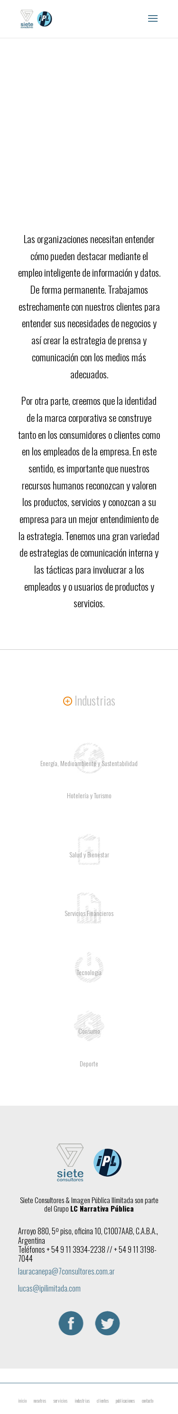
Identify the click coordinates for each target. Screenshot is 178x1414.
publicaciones (125, 1400)
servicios (60, 1400)
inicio (22, 1400)
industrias (82, 1400)
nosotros (40, 1400)
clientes (103, 1400)
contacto (147, 1400)
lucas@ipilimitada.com (49, 1288)
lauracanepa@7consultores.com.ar (66, 1271)
